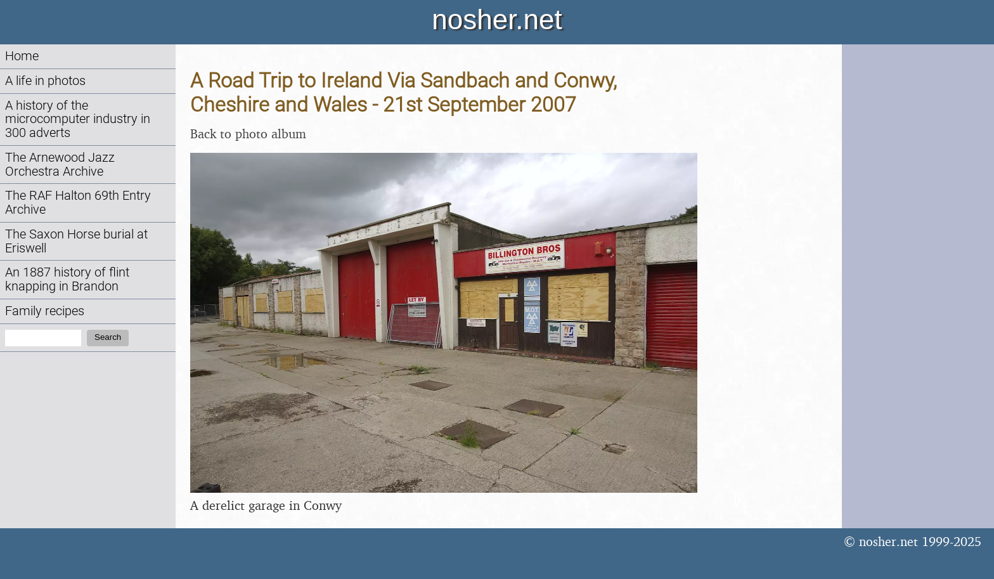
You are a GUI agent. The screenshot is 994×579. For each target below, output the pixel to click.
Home (22, 56)
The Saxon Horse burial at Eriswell (76, 241)
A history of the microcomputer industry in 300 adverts (77, 119)
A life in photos (45, 81)
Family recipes (44, 311)
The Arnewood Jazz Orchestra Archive (60, 164)
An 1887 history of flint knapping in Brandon (67, 279)
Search (107, 337)
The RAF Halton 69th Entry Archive (78, 202)
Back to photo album (248, 133)
